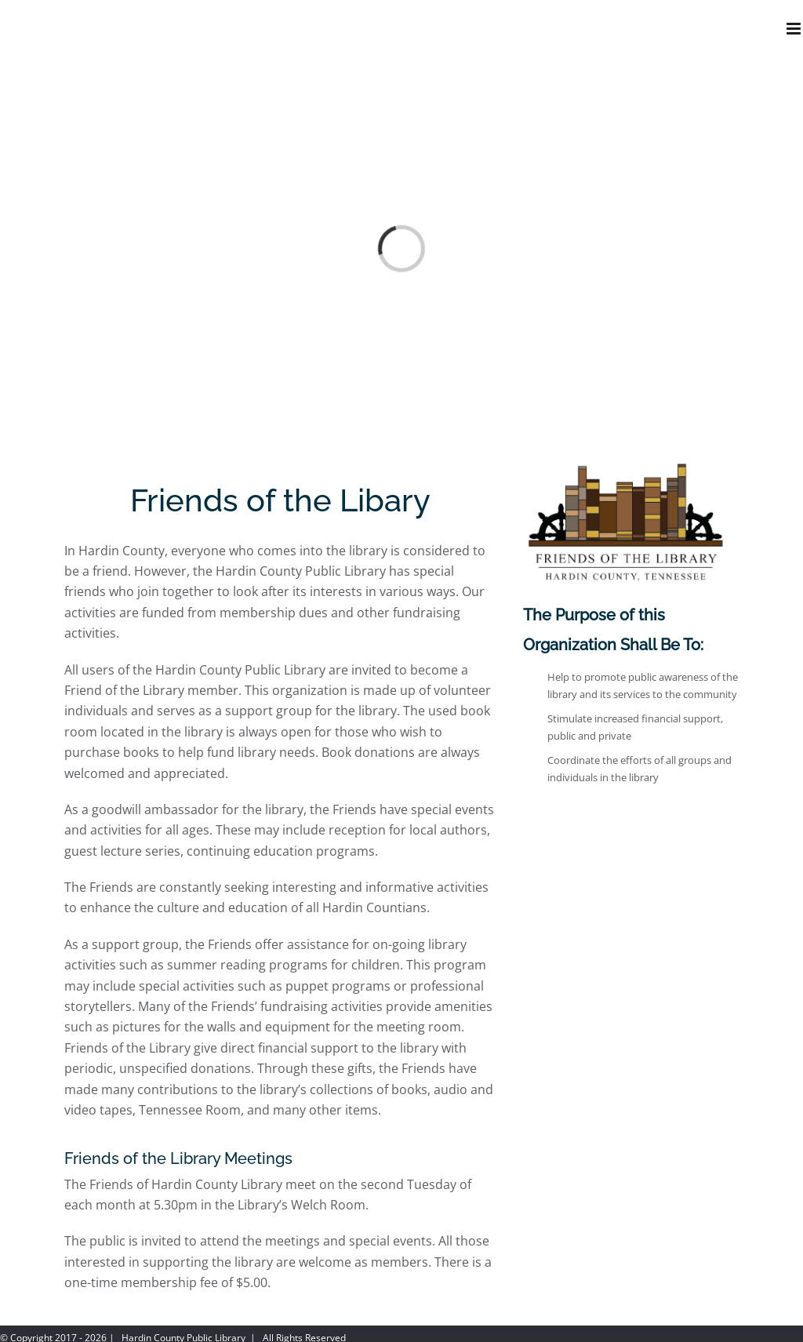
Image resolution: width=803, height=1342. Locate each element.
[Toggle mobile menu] (795, 28)
